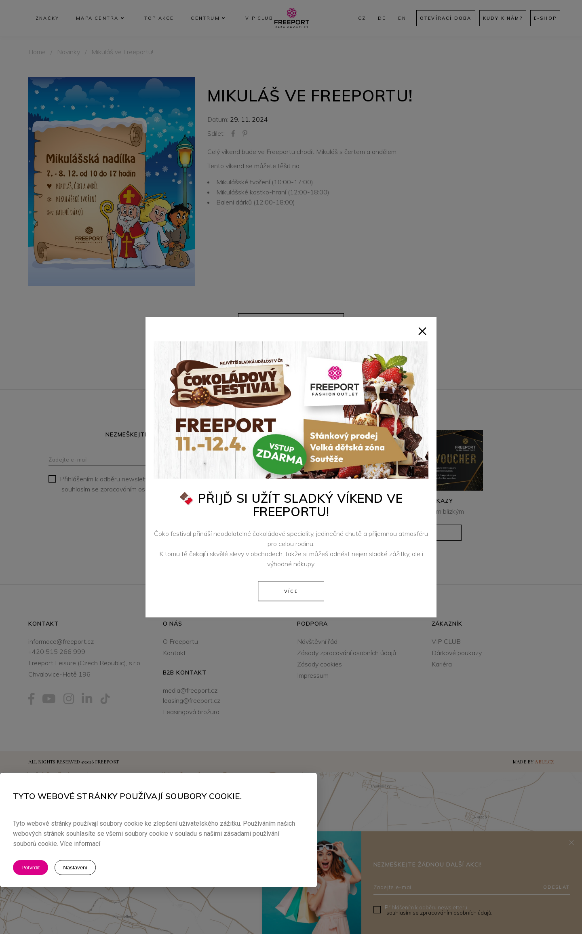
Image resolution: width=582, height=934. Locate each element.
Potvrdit (30, 867)
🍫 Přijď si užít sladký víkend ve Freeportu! (291, 504)
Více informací (80, 844)
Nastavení (75, 867)
